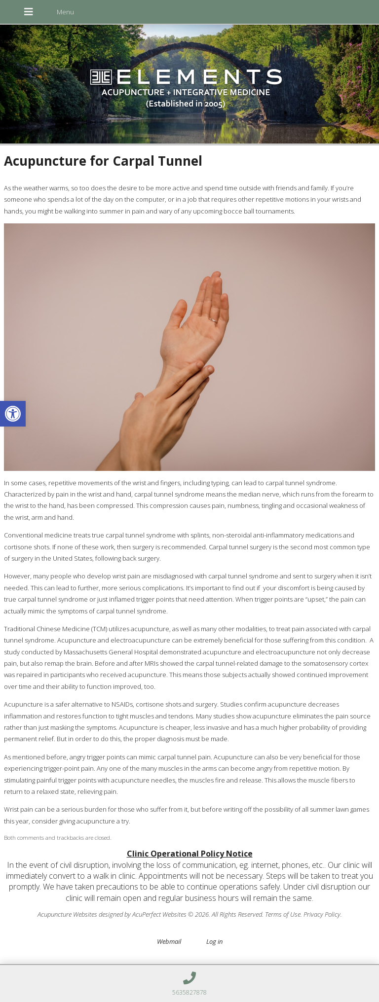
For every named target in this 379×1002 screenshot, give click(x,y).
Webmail (169, 941)
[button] (13, 414)
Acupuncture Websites (67, 914)
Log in (214, 941)
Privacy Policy (322, 914)
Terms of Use (283, 914)
